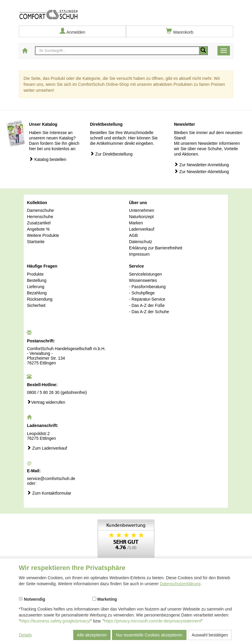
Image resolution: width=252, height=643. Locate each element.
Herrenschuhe (40, 216)
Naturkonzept (141, 216)
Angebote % (38, 229)
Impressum (139, 254)
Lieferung (35, 286)
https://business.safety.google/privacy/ (55, 621)
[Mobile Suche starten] (203, 51)
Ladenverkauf (141, 229)
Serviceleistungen (145, 274)
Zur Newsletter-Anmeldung (201, 164)
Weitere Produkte (43, 235)
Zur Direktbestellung (111, 153)
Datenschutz (140, 241)
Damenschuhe (40, 210)
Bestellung (36, 280)
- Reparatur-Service (147, 299)
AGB (133, 235)
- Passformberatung (147, 286)
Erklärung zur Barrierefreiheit (155, 248)
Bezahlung (36, 293)
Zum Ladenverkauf (47, 448)
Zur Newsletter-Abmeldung (201, 171)
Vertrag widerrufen (46, 402)
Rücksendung (39, 299)
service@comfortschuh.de (51, 478)
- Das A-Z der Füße (147, 305)
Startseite (35, 241)
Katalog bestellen (47, 159)
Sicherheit (36, 305)
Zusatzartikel (38, 222)
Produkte (35, 274)
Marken (136, 222)
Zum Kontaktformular (49, 493)
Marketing (104, 599)
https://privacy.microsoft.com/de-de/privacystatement (152, 621)
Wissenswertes (143, 280)
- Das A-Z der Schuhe (149, 311)
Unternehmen (141, 210)
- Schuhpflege (142, 293)
